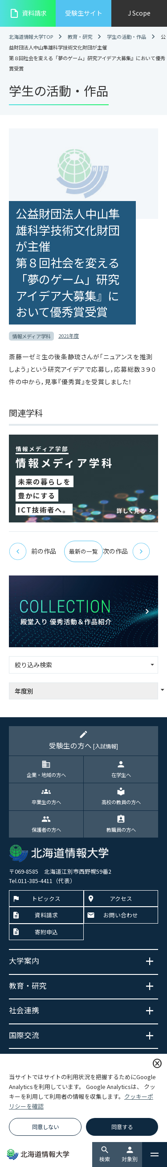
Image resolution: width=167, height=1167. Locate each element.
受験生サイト (83, 12)
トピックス (46, 898)
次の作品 (126, 551)
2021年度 (68, 335)
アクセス (121, 898)
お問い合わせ (120, 915)
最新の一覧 (83, 551)
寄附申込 (46, 932)
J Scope (139, 12)
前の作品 (32, 551)
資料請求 (28, 13)
